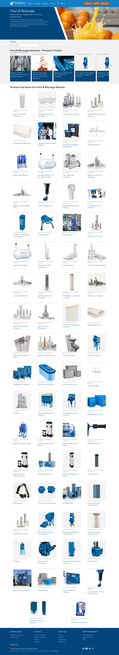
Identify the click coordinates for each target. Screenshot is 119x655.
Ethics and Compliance (40, 637)
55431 (84, 639)
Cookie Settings (54, 650)
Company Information (40, 635)
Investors (60, 635)
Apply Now (37, 641)
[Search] (58, 3)
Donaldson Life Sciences (16, 635)
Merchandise (61, 641)
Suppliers (61, 637)
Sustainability (62, 639)
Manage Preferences (43, 650)
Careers (36, 639)
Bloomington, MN (87, 637)
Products (30, 3)
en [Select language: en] (63, 3)
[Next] (111, 66)
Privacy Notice (14, 650)
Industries (37, 3)
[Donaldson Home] (18, 3)
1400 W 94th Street (88, 635)
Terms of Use (23, 650)
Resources (45, 3)
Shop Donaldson (14, 637)
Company (52, 3)
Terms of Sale (32, 650)
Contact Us (14, 645)
